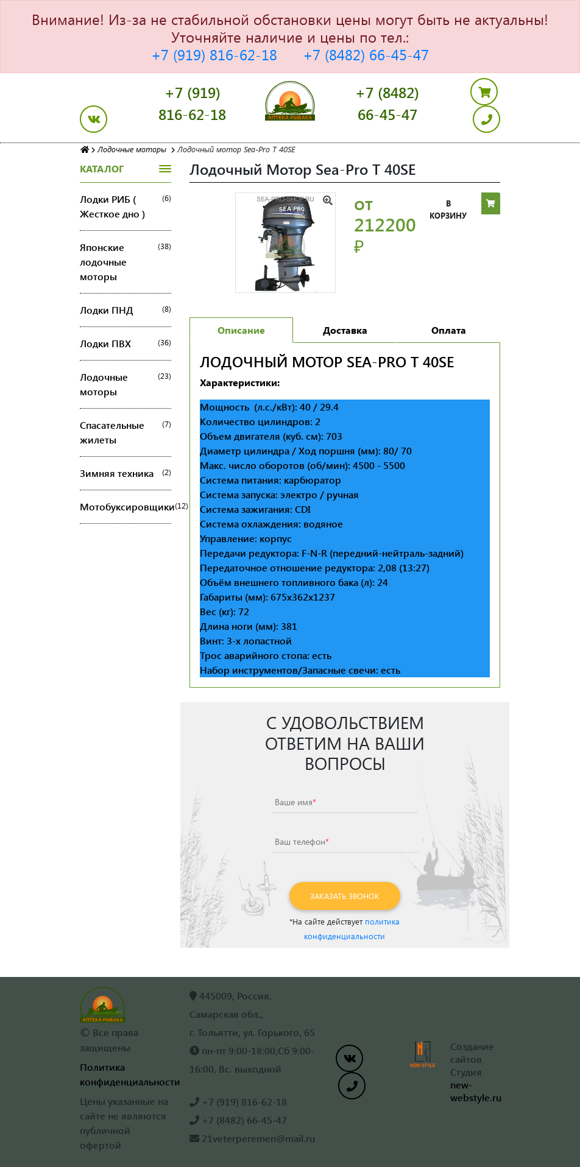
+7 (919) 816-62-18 (214, 54)
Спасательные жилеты (125, 432)
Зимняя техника (125, 473)
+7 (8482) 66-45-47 (366, 54)
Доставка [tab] (345, 329)
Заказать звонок (345, 895)
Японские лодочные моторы (125, 262)
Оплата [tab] (448, 329)
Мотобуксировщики (125, 506)
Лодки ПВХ (125, 343)
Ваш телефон (302, 841)
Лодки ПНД (125, 310)
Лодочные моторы (125, 384)
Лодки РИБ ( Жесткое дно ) (125, 206)
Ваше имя (295, 802)
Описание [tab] (241, 329)
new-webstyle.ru (475, 1091)
